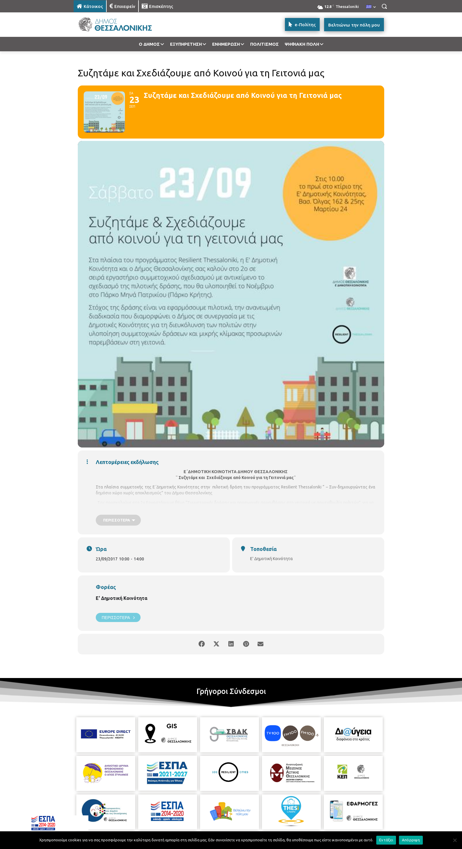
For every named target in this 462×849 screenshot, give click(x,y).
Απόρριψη (411, 840)
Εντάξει (386, 840)
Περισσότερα (118, 617)
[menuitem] (371, 7)
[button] (384, 6)
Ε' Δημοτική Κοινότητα (121, 598)
